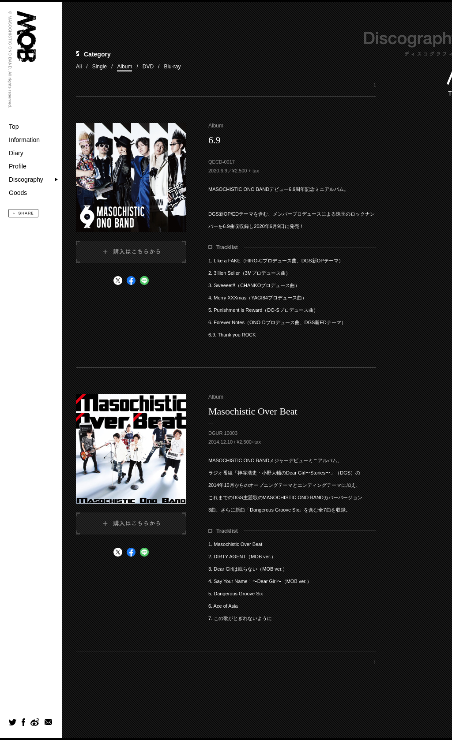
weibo (34, 722)
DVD (148, 66)
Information (24, 139)
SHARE (23, 213)
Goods (18, 192)
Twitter (12, 722)
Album (124, 66)
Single (99, 66)
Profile (17, 166)
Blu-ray (172, 66)
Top (14, 126)
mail (49, 722)
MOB (26, 36)
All (79, 66)
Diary (16, 153)
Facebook (23, 722)
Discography (26, 179)
